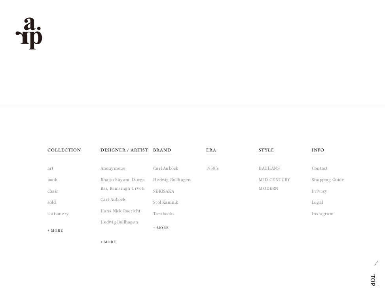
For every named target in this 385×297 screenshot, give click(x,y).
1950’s (212, 168)
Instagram (323, 213)
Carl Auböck (113, 199)
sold (51, 202)
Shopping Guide (328, 179)
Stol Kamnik (165, 202)
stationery (58, 213)
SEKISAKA (163, 191)
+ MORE (108, 242)
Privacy (319, 191)
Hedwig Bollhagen (119, 222)
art (50, 168)
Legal (317, 202)
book (52, 179)
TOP (373, 280)
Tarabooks (163, 213)
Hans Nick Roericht (121, 211)
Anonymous (113, 168)
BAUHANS (269, 168)
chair (52, 191)
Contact (320, 168)
